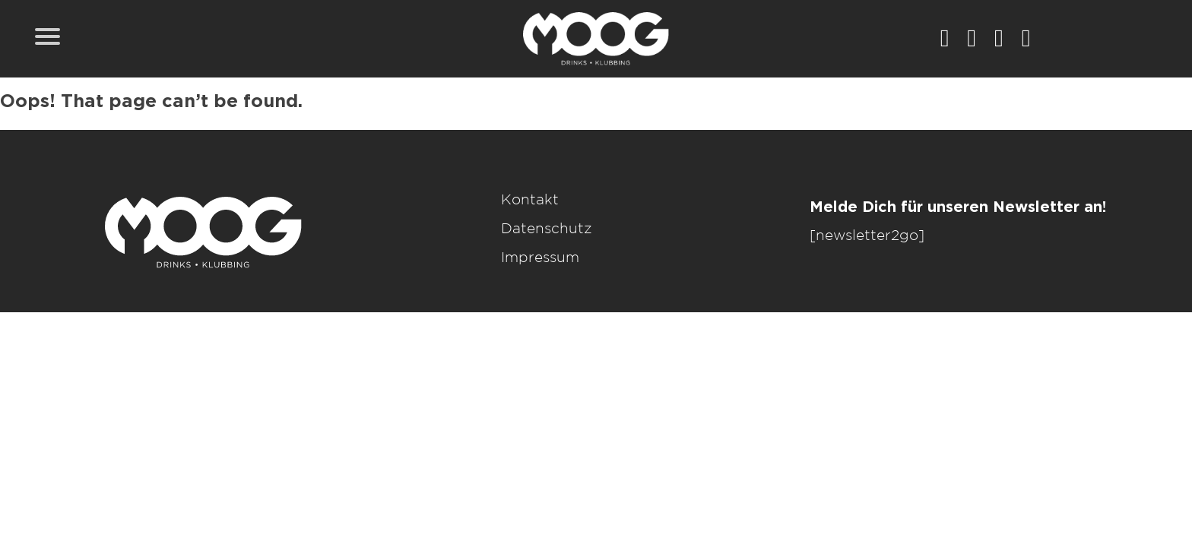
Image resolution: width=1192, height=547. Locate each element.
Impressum (540, 257)
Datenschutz (546, 229)
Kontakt (530, 200)
